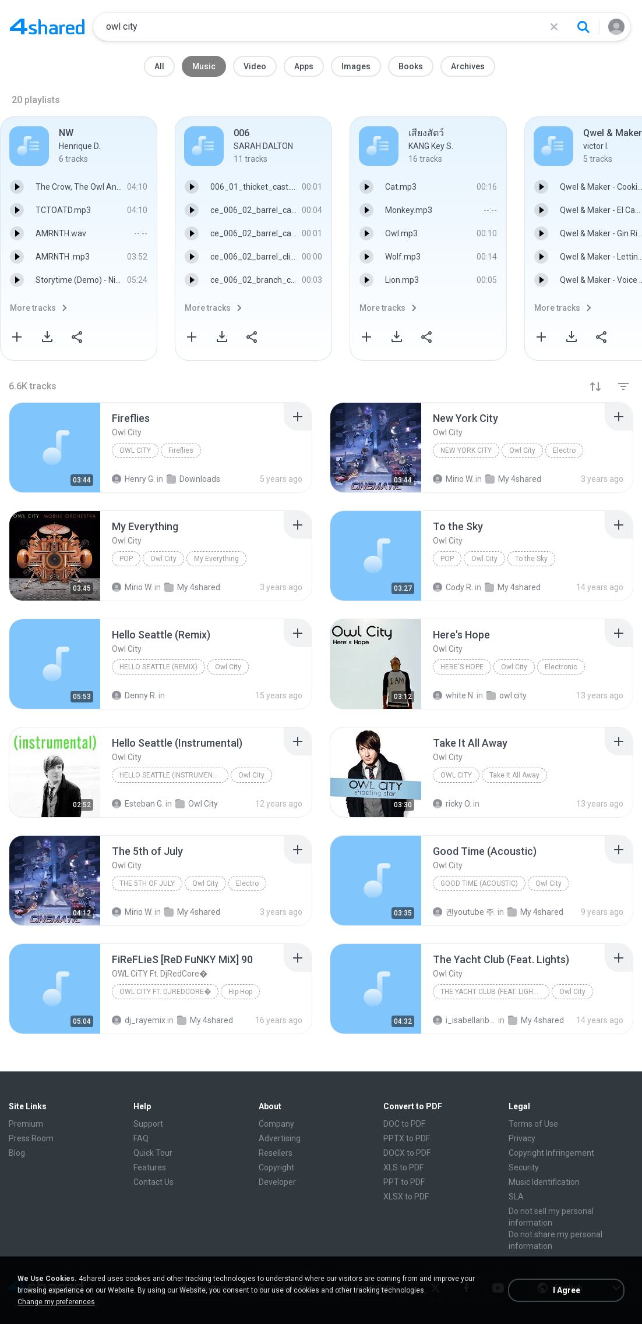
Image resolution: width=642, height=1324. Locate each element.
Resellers (275, 1153)
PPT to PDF (404, 1182)
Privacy (522, 1138)
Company (276, 1123)
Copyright (276, 1167)
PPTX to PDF (406, 1138)
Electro (564, 450)
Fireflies (180, 450)
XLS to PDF (403, 1167)
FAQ (141, 1138)
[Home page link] (47, 27)
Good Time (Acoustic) (479, 883)
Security (524, 1167)
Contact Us (153, 1182)
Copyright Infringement (551, 1153)
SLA (516, 1196)
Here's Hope (462, 667)
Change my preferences (56, 1302)
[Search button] (583, 27)
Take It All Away (514, 775)
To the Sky (531, 559)
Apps (303, 66)
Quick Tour (152, 1153)
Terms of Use (533, 1123)
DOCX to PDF (407, 1153)
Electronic (561, 667)
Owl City (135, 450)
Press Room (31, 1138)
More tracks (33, 308)
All (159, 66)
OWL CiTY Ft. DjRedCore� (165, 992)
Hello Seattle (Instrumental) (173, 775)
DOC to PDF (404, 1123)
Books (410, 66)
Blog (17, 1153)
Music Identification (544, 1182)
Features (149, 1167)
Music (204, 66)
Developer (277, 1182)
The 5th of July (147, 883)
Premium (26, 1123)
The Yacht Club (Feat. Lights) (492, 992)
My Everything (216, 559)
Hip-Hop (240, 992)
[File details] (54, 447)
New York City (466, 450)
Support (148, 1123)
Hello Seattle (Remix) (158, 667)
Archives (468, 66)
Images (356, 66)
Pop (126, 559)
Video (255, 66)
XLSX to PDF (406, 1196)
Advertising (280, 1138)
